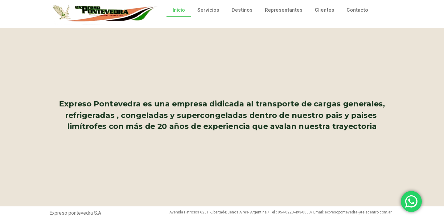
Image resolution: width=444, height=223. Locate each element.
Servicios (208, 10)
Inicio (179, 10)
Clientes (324, 10)
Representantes (283, 10)
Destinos (242, 10)
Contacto (357, 10)
